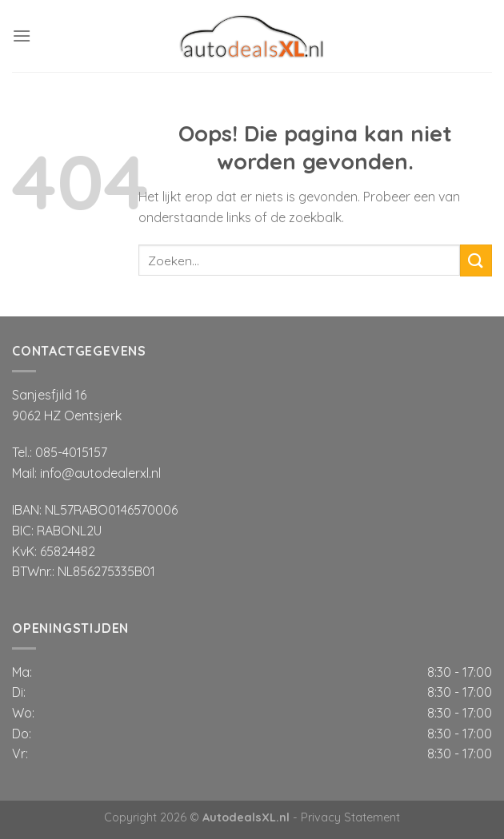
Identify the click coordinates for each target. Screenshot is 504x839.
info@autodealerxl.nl (100, 473)
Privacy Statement (350, 817)
